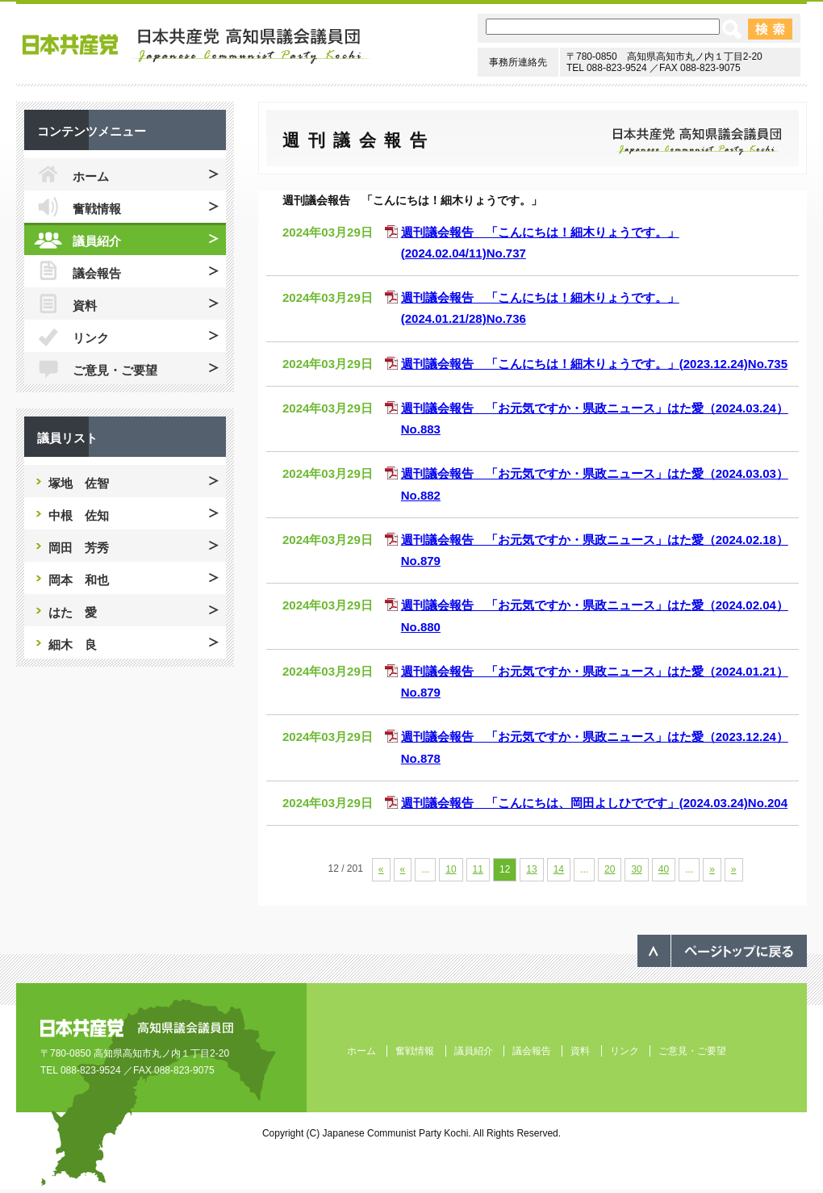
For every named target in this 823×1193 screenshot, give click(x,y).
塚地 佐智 (78, 483)
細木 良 (72, 644)
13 (531, 869)
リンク (91, 338)
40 (663, 869)
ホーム (91, 176)
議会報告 (97, 273)
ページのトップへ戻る (722, 951)
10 (450, 869)
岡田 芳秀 (78, 548)
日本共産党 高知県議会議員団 (197, 46)
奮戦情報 (97, 209)
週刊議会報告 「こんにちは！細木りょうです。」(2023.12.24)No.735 (594, 363)
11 (478, 869)
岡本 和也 (78, 580)
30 (636, 869)
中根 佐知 (78, 515)
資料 (85, 305)
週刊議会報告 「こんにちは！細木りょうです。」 (412, 200)
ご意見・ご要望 (115, 370)
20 (609, 869)
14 (559, 869)
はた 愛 (72, 612)
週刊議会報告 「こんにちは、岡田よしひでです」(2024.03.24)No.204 (594, 803)
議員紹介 (97, 241)
